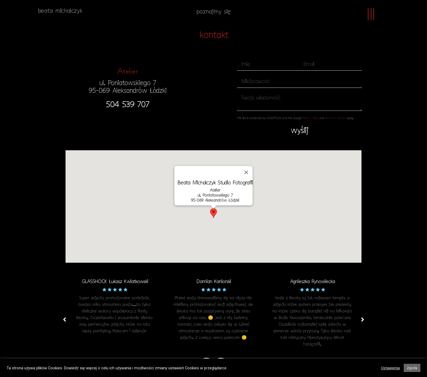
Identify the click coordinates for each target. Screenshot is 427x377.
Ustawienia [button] (390, 368)
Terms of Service (335, 118)
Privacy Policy (310, 118)
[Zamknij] (246, 172)
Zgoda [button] (412, 368)
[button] (127, 105)
